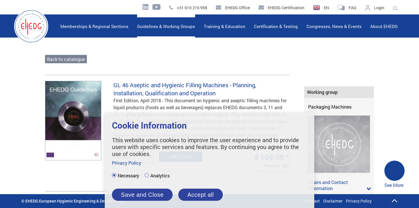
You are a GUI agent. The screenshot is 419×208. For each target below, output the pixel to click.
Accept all (200, 195)
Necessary (128, 175)
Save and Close (142, 195)
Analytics (160, 175)
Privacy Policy (359, 201)
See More (394, 174)
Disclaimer (333, 201)
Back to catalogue (66, 59)
